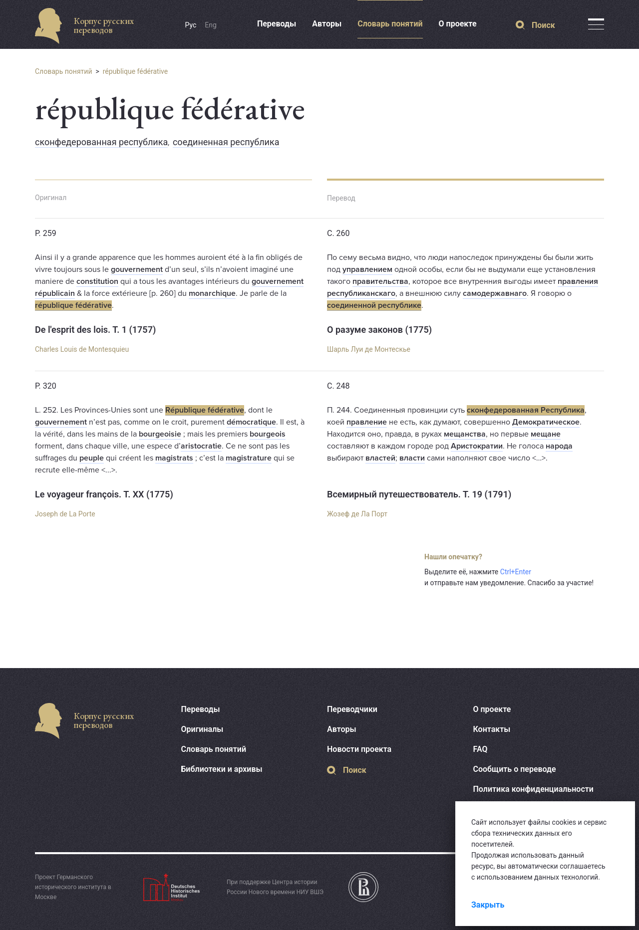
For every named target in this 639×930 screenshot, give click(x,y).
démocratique (251, 422)
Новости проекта (359, 749)
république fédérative (135, 71)
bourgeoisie (160, 434)
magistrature (249, 458)
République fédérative (204, 410)
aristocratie (201, 446)
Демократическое (546, 422)
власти (412, 458)
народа (559, 446)
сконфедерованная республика (101, 142)
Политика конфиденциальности (533, 789)
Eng (211, 25)
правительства (380, 281)
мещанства (465, 434)
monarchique (212, 293)
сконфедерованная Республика (526, 410)
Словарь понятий (389, 23)
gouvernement (137, 269)
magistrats (174, 458)
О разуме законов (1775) (379, 329)
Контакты (492, 729)
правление (366, 422)
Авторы (326, 23)
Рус (191, 25)
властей (380, 458)
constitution (97, 281)
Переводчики (352, 709)
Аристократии (477, 446)
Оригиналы (202, 729)
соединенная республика (226, 142)
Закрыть (487, 905)
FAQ (480, 749)
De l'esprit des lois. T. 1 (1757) (95, 329)
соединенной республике (374, 305)
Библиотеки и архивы (222, 769)
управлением (367, 269)
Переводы (276, 23)
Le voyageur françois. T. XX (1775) (104, 494)
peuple (91, 458)
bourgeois (268, 434)
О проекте (458, 23)
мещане (546, 434)
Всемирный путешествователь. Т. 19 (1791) (419, 494)
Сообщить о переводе (514, 769)
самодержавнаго (495, 293)
